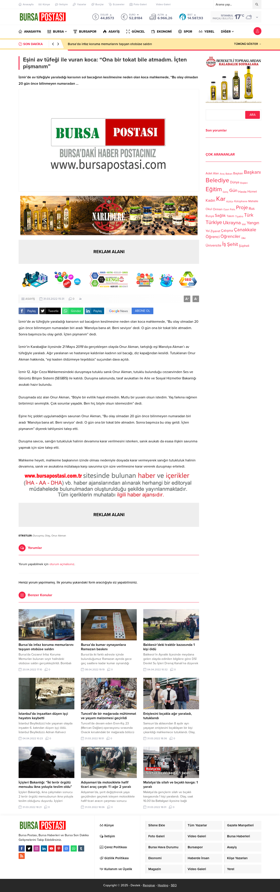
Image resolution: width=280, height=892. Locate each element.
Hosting (163, 885)
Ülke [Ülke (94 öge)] (243, 238)
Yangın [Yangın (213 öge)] (253, 223)
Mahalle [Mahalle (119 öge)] (253, 201)
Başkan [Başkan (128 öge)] (238, 173)
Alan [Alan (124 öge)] (216, 173)
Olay (47, 535)
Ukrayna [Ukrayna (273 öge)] (232, 223)
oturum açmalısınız (61, 564)
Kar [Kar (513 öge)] (221, 199)
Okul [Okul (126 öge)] (209, 209)
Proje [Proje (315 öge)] (242, 207)
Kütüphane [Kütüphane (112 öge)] (240, 201)
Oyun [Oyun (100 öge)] (226, 209)
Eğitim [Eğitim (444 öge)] (214, 189)
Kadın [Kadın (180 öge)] (210, 200)
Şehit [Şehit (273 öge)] (232, 244)
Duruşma (38, 535)
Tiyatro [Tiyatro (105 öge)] (239, 216)
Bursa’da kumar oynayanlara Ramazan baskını (103, 647)
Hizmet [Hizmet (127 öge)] (252, 191)
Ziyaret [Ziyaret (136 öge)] (215, 231)
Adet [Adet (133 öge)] (209, 173)
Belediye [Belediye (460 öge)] (217, 180)
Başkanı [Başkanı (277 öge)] (252, 172)
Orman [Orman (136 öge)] (217, 209)
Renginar (149, 885)
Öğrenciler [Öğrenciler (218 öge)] (230, 236)
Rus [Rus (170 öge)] (252, 208)
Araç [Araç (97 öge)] (222, 173)
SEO (174, 885)
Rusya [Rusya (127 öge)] (210, 216)
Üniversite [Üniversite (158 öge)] (213, 245)
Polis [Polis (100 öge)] (232, 209)
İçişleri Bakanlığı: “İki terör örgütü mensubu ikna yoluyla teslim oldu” (45, 784)
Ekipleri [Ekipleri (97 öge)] (244, 183)
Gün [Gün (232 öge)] (233, 190)
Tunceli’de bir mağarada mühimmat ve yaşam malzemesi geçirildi (108, 715)
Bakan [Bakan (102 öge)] (229, 173)
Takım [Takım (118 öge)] (230, 216)
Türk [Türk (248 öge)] (248, 215)
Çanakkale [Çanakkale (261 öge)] (245, 230)
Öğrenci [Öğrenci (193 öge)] (213, 236)
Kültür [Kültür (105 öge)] (229, 201)
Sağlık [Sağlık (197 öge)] (220, 215)
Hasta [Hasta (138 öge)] (242, 192)
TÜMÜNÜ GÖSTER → (247, 44)
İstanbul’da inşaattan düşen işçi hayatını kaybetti (43, 715)
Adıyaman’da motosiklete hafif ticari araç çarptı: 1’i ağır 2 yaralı (106, 784)
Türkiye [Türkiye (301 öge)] (214, 222)
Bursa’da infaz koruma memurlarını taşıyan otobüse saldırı (110, 44)
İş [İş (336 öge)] (224, 244)
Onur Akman (58, 535)
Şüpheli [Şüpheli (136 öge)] (244, 246)
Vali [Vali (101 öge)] (244, 224)
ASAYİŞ (30, 299)
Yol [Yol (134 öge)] (208, 231)
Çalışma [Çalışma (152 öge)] (227, 231)
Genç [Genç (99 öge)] (225, 192)
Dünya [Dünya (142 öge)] (234, 182)
